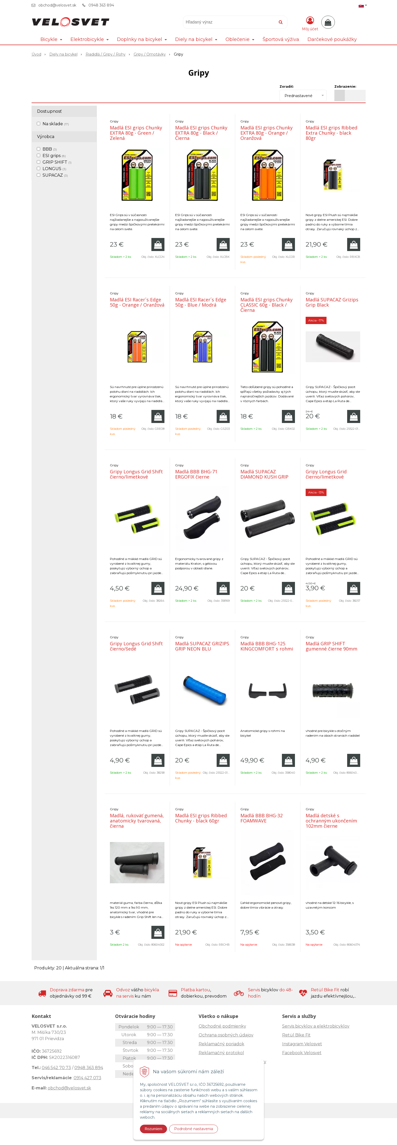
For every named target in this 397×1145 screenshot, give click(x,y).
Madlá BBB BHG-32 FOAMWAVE (261, 818)
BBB (50, 149)
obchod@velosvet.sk (57, 5)
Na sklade (56, 123)
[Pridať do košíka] (157, 244)
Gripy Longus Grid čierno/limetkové (326, 474)
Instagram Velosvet (302, 1043)
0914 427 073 (87, 1077)
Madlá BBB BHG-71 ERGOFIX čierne (196, 474)
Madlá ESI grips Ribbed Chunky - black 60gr (201, 818)
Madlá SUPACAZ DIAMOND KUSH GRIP (264, 474)
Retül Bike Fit (296, 1035)
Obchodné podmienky (222, 1026)
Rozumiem (153, 1129)
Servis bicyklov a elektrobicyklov (315, 1026)
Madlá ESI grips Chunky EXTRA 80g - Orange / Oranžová (266, 132)
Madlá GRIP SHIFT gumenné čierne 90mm (331, 646)
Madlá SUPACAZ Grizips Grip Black (332, 302)
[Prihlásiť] (310, 23)
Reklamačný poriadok (221, 1043)
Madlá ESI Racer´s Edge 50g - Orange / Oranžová (137, 302)
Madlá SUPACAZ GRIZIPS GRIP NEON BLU (202, 646)
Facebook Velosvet (302, 1052)
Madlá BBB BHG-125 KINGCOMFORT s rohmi (266, 646)
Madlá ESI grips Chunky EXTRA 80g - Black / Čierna (201, 132)
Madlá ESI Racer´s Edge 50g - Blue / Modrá (200, 302)
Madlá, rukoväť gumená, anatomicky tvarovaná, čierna (137, 820)
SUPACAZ (55, 175)
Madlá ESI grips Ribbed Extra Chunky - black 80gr (331, 132)
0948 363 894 (101, 5)
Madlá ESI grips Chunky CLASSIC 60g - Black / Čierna (266, 304)
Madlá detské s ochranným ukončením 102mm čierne (331, 820)
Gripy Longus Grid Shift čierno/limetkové (136, 474)
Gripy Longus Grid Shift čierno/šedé (136, 646)
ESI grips (54, 155)
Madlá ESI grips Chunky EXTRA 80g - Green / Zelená (136, 132)
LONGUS (54, 168)
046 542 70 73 (56, 1067)
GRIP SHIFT (57, 162)
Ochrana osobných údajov (226, 1035)
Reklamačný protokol (221, 1052)
